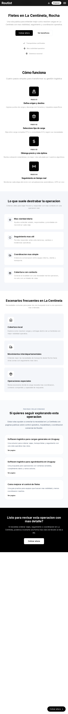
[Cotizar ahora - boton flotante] (56, 709)
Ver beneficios (43, 33)
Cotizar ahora (24, 33)
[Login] (49, 3)
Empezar (56, 3)
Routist (7, 3)
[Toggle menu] (64, 3)
